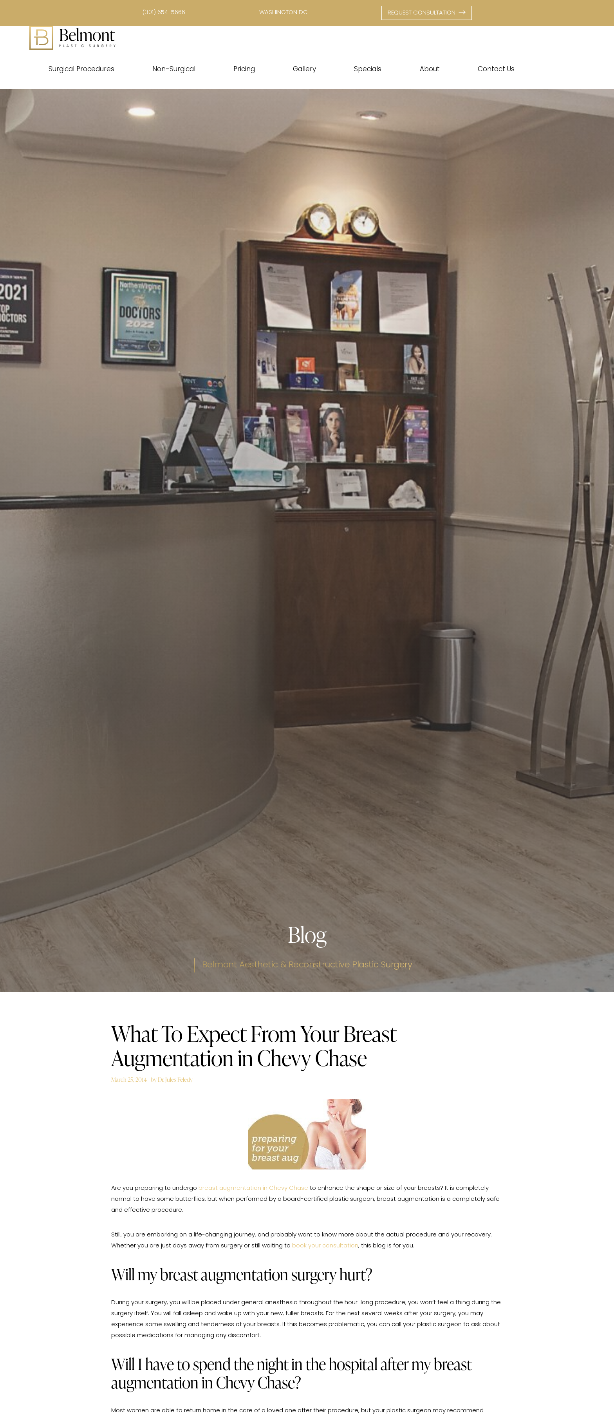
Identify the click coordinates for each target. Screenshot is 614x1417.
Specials (367, 69)
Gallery (304, 69)
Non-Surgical (173, 69)
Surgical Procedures (81, 69)
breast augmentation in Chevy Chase (253, 1188)
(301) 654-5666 (163, 13)
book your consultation (325, 1246)
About (430, 69)
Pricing (244, 69)
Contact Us (496, 69)
